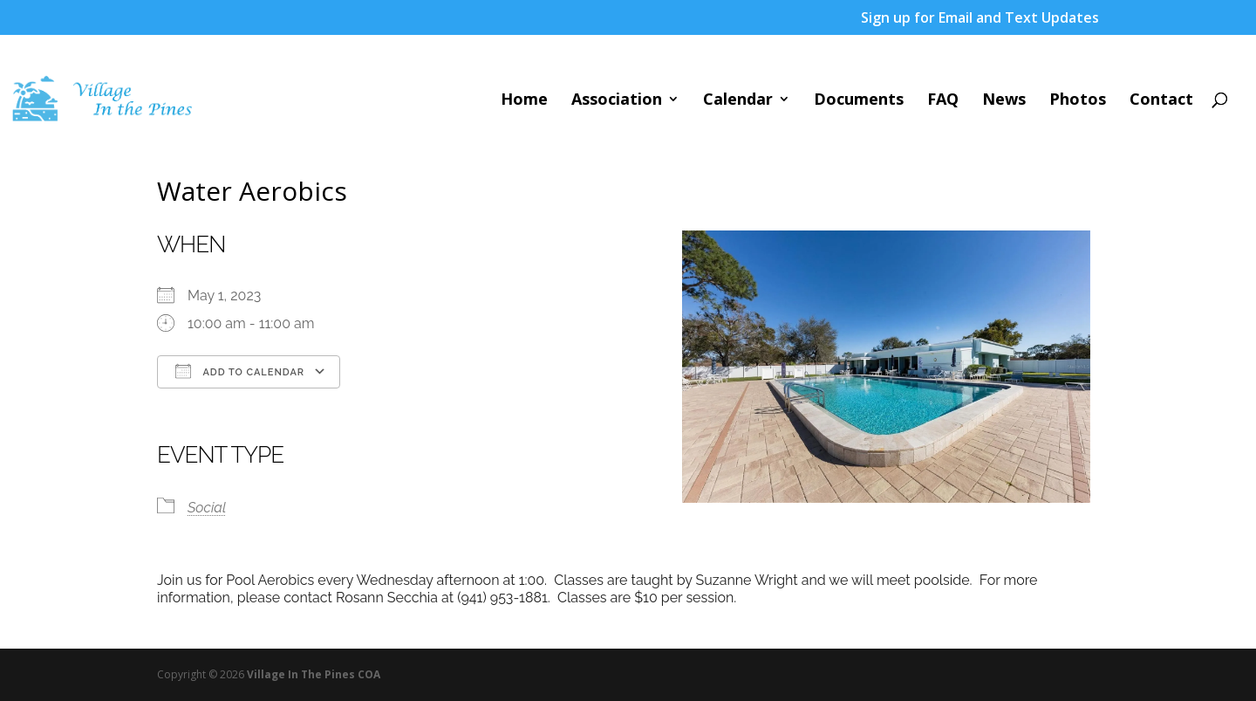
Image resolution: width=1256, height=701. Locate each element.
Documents (859, 101)
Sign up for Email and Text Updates (980, 18)
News (1004, 101)
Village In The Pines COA (313, 674)
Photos (1077, 101)
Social (207, 507)
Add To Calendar (239, 371)
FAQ (943, 101)
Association (616, 101)
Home (524, 101)
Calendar (738, 101)
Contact (1161, 101)
